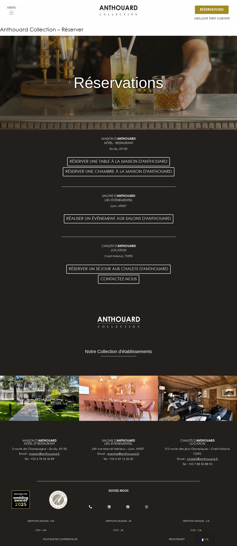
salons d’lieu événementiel (118, 442)
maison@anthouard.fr (44, 453)
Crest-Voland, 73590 (119, 256)
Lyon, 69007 (118, 206)
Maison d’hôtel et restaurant (39, 442)
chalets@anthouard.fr (202, 459)
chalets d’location (197, 442)
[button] (11, 13)
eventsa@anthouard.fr (123, 453)
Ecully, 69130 (118, 149)
